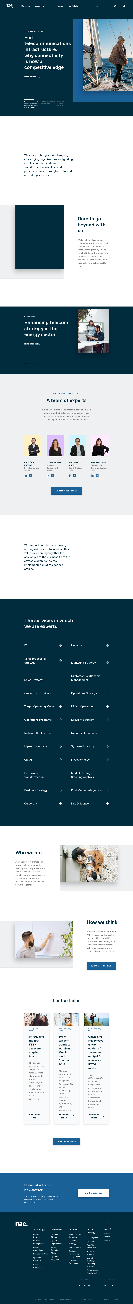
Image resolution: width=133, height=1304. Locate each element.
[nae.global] (11, 6)
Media (107, 1236)
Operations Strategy (55, 1235)
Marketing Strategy (73, 1242)
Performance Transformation (93, 1271)
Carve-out (91, 1241)
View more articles (66, 1141)
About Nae (108, 1229)
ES (84, 1285)
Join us (107, 1233)
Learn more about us (101, 965)
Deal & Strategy (91, 1231)
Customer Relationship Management (74, 1254)
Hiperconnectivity (39, 1254)
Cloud (35, 1264)
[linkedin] (25, 475)
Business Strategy (90, 1253)
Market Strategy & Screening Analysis (91, 1262)
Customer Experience (73, 1261)
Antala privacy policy (65, 1300)
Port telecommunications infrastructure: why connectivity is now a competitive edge (44, 52)
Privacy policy (49, 1300)
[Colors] (124, 6)
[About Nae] (40, 6)
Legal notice (37, 1300)
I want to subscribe (93, 1193)
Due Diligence (92, 1237)
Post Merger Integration (92, 1246)
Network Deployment (38, 1242)
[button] (26, 6)
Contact (107, 1240)
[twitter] (112, 1285)
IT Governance (39, 1268)
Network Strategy (37, 1235)
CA (89, 1285)
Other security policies (88, 1300)
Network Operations (38, 1248)
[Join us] (60, 6)
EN (79, 1285)
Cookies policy (104, 1300)
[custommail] (30, 475)
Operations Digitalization (56, 1242)
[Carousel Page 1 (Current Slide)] (32, 104)
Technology (39, 1229)
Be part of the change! (66, 490)
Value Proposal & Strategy (75, 1235)
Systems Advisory (37, 1259)
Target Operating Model (55, 1250)
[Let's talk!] (73, 6)
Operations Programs (55, 1258)
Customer (73, 1229)
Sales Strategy (75, 1247)
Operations (56, 1229)
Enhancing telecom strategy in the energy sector (46, 328)
